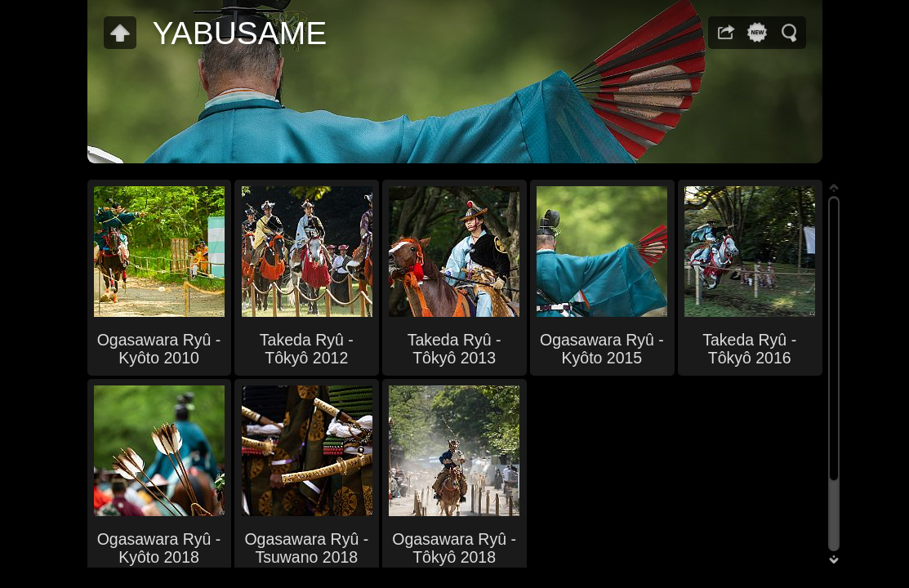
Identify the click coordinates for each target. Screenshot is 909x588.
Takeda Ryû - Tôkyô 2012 (307, 349)
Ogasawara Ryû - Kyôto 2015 (602, 349)
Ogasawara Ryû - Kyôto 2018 (159, 548)
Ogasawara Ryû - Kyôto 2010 (159, 349)
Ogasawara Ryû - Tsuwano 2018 (306, 548)
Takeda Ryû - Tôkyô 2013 (454, 349)
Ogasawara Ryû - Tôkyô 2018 (454, 548)
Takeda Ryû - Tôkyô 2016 (749, 349)
